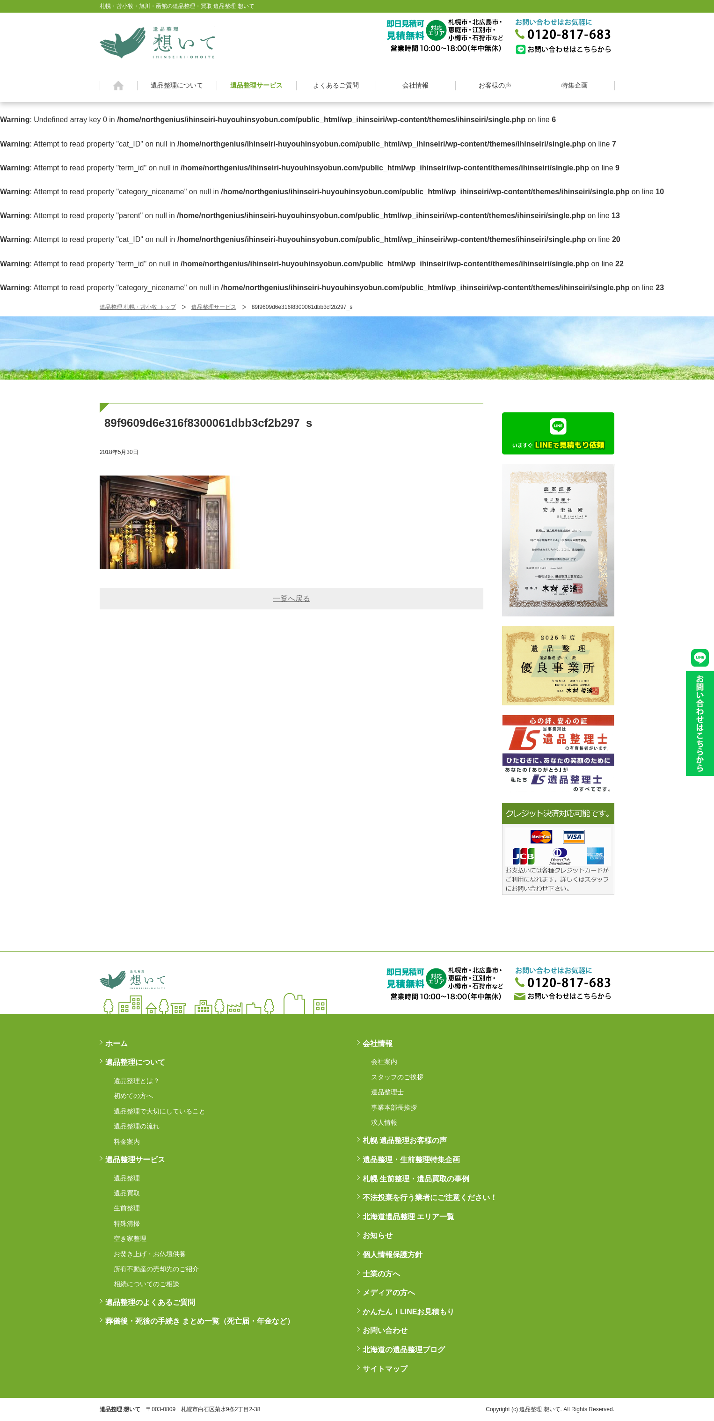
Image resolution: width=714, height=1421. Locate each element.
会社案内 (384, 1061)
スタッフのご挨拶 (397, 1077)
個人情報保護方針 (393, 1255)
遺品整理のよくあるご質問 (150, 1302)
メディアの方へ (389, 1292)
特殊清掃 (127, 1223)
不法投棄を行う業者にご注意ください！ (430, 1197)
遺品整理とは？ (137, 1080)
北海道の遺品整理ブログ (404, 1350)
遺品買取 (127, 1193)
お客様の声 (495, 85)
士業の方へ (381, 1274)
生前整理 (127, 1208)
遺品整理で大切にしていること (159, 1111)
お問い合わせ (385, 1330)
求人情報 (384, 1122)
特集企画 (574, 85)
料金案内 (127, 1141)
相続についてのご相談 (146, 1284)
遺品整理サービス (256, 85)
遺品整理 (127, 1178)
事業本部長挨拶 (394, 1107)
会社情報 (415, 85)
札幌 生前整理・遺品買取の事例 (416, 1179)
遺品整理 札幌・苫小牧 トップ (138, 307)
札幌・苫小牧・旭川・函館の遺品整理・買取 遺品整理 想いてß (157, 41)
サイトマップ (385, 1369)
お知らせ (378, 1235)
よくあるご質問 (336, 85)
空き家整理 (130, 1238)
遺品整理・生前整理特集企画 (411, 1160)
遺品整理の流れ (137, 1126)
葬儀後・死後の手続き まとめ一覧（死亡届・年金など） (199, 1321)
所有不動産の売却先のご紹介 (156, 1269)
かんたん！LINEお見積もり (408, 1312)
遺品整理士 (387, 1092)
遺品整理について (177, 85)
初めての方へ (133, 1095)
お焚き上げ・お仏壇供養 (150, 1254)
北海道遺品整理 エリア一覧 (408, 1217)
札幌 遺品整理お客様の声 (405, 1140)
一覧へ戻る (291, 598)
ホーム (118, 85)
